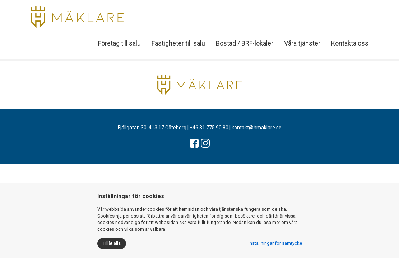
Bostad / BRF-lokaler (244, 43)
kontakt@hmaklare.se (257, 127)
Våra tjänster (302, 43)
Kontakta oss (349, 43)
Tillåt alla (112, 243)
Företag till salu (119, 43)
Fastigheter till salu (178, 43)
